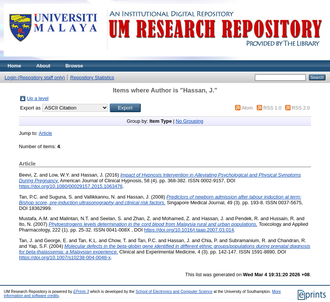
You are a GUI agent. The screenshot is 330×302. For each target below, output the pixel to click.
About (43, 66)
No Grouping (189, 121)
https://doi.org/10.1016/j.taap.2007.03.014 (189, 230)
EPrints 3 (81, 291)
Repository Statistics (92, 77)
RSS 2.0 (301, 108)
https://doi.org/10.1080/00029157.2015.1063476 (71, 186)
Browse (74, 66)
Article (45, 133)
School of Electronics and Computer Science (174, 291)
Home (14, 66)
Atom (247, 108)
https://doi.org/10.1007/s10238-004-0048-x (65, 257)
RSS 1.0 (272, 108)
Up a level (38, 98)
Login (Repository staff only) (35, 77)
